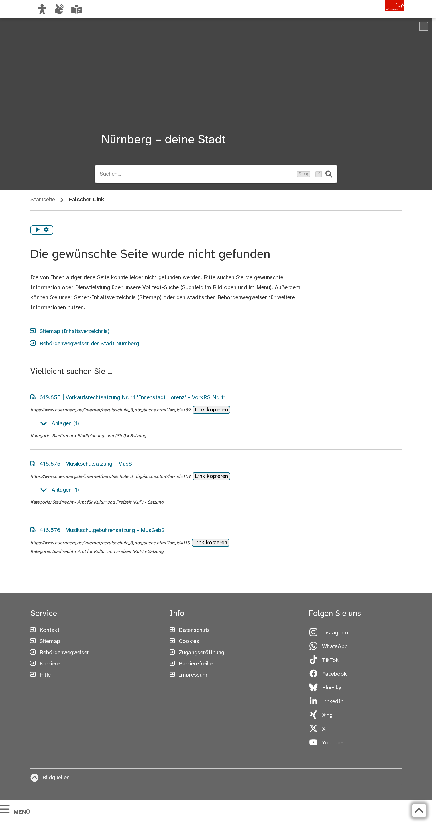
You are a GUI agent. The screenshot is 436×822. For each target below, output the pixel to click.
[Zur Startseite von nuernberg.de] (379, 15)
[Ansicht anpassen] (42, 9)
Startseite (42, 200)
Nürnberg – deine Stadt (163, 140)
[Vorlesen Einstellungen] (46, 230)
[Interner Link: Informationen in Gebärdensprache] (59, 9)
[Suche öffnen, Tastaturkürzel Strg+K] (196, 174)
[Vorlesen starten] (37, 230)
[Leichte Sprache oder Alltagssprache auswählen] (76, 9)
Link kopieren (211, 410)
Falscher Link (86, 200)
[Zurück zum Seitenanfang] (397, 810)
